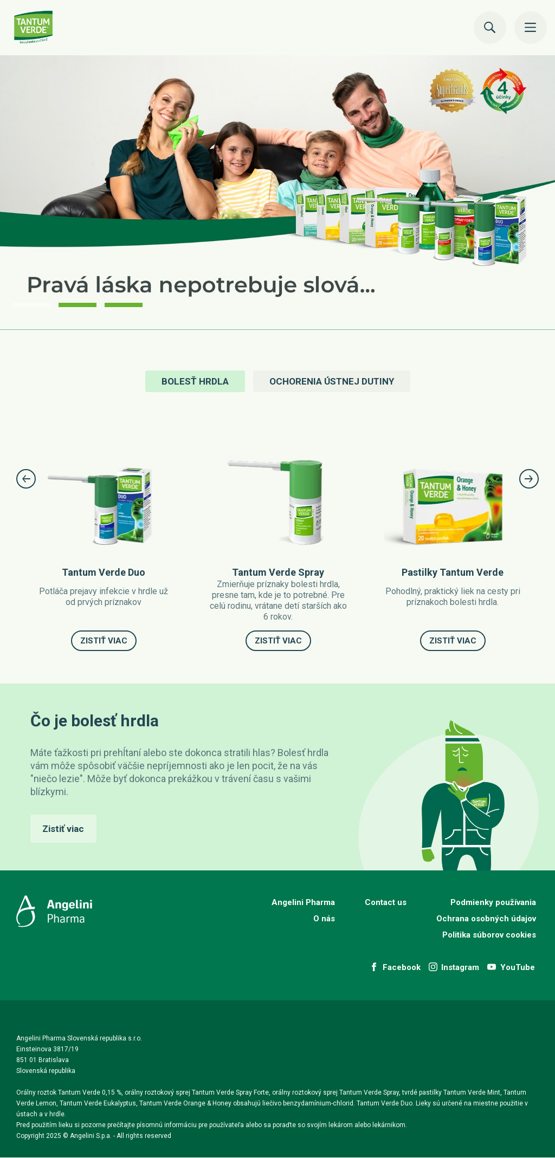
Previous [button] (26, 478)
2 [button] (77, 305)
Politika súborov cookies (489, 935)
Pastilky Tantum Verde (453, 572)
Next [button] (529, 478)
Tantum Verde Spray (278, 572)
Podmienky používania (493, 902)
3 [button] (124, 305)
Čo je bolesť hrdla (94, 720)
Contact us (385, 902)
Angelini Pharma (303, 902)
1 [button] (31, 305)
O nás (324, 918)
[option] (277, 192)
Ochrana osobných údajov (486, 918)
